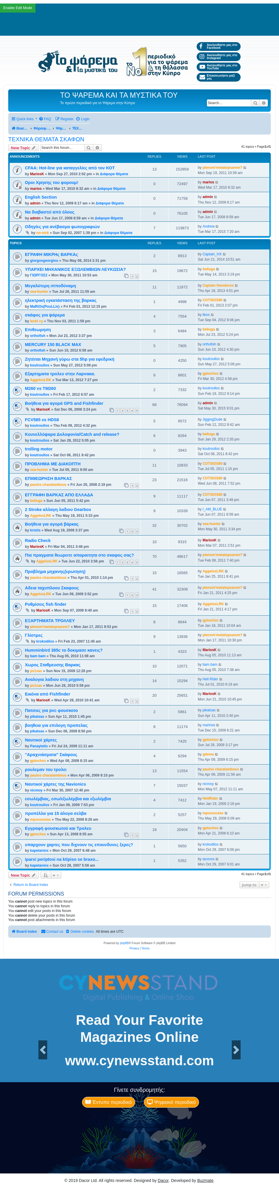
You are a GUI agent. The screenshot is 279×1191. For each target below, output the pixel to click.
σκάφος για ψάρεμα (45, 315)
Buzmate (205, 1180)
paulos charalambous (48, 485)
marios (36, 189)
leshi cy (36, 321)
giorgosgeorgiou (44, 261)
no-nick (42, 233)
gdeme (208, 754)
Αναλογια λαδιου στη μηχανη (54, 679)
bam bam (37, 656)
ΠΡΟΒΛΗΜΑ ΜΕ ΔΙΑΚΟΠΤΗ (53, 464)
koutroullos (39, 365)
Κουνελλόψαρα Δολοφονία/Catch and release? (72, 434)
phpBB (124, 943)
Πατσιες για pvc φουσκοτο (51, 710)
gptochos (210, 373)
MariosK (37, 174)
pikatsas (37, 717)
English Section (41, 197)
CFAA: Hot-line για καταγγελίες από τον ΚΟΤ (70, 168)
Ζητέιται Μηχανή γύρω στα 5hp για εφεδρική (69, 359)
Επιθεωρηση (38, 329)
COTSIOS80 (212, 300)
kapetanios (39, 850)
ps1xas (36, 671)
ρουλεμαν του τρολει (46, 769)
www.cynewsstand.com (139, 1060)
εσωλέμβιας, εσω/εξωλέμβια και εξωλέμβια (68, 798)
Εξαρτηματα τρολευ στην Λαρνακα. (60, 373)
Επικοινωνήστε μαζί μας (217, 77)
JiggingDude (212, 419)
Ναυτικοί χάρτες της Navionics (55, 784)
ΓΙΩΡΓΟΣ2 (38, 275)
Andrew (209, 226)
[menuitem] (45, 119)
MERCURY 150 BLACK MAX (53, 344)
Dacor (163, 1180)
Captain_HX (212, 254)
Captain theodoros (218, 285)
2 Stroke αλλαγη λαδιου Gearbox (58, 509)
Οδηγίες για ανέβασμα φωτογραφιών (62, 226)
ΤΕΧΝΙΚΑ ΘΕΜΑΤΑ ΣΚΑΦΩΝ (46, 139)
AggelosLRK (40, 380)
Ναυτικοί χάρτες (41, 740)
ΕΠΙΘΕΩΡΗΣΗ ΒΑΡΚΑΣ (48, 478)
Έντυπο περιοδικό (108, 1102)
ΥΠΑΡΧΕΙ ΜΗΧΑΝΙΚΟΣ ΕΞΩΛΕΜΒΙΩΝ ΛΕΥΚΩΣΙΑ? (75, 269)
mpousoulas (40, 819)
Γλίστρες (34, 635)
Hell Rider (210, 679)
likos (206, 315)
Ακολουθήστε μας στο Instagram (218, 57)
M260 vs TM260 (40, 388)
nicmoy (36, 790)
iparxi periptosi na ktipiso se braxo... (62, 859)
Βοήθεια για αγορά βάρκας (52, 524)
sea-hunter (39, 292)
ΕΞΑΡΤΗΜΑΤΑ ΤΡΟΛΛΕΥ (50, 620)
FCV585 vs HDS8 (42, 419)
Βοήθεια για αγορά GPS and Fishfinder (64, 403)
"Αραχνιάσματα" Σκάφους (51, 754)
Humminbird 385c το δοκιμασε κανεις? (64, 650)
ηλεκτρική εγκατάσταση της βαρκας (60, 300)
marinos (209, 725)
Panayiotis (39, 746)
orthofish (37, 336)
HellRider (210, 798)
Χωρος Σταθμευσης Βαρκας (53, 664)
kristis (35, 530)
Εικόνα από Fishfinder (47, 694)
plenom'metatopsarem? (222, 168)
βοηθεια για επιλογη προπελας (56, 725)
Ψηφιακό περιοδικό (171, 1102)
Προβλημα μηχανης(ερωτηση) (55, 571)
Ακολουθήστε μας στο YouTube (218, 67)
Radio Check (38, 540)
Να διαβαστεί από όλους (49, 212)
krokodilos (45, 641)
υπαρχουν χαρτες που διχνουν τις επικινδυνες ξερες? (79, 844)
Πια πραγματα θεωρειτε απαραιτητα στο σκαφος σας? (79, 555)
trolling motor (38, 449)
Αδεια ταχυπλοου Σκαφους (52, 588)
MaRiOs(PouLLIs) (44, 306)
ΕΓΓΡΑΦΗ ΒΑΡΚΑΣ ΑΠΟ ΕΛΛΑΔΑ (59, 495)
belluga (209, 269)
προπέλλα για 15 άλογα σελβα (55, 813)
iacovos (209, 859)
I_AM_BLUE (212, 509)
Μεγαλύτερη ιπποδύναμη (50, 285)
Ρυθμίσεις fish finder (46, 604)
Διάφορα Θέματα (114, 174)
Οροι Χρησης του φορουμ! (51, 182)
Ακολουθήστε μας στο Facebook (218, 46)
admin (35, 203)
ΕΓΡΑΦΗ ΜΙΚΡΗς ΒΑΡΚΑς (51, 254)
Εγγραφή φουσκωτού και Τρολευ (58, 828)
